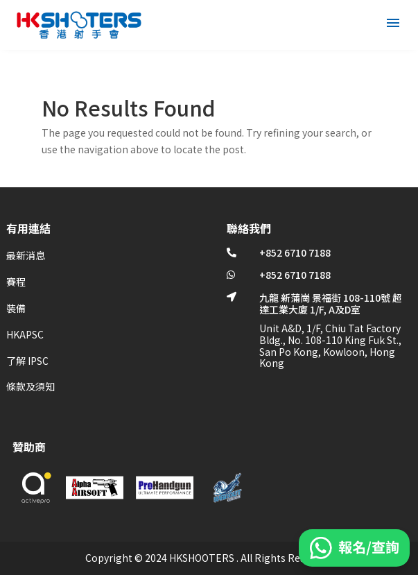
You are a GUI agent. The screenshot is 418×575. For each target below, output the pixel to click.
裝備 (16, 308)
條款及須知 (30, 386)
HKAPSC (25, 334)
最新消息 (25, 255)
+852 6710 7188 (295, 252)
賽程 (16, 282)
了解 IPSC (27, 361)
